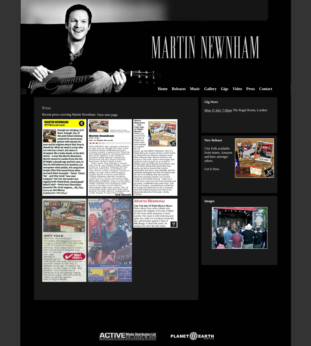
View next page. (107, 115)
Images (210, 201)
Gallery (210, 89)
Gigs (224, 89)
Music (195, 89)
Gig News (211, 102)
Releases (179, 89)
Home (163, 89)
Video (237, 89)
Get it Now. (212, 169)
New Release (213, 140)
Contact (265, 89)
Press (250, 89)
